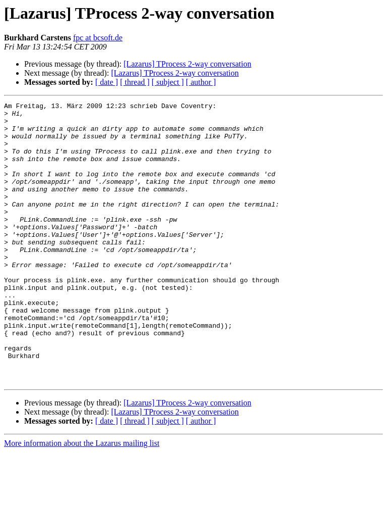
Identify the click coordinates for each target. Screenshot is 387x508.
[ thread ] (135, 82)
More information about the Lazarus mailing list (81, 499)
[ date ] (106, 82)
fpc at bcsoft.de (97, 37)
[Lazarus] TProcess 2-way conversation (187, 64)
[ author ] (201, 82)
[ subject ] (168, 82)
